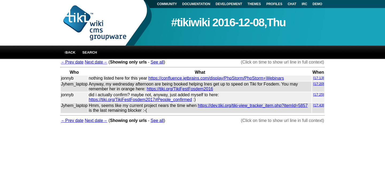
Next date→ (96, 62)
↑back (69, 52)
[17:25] (318, 94)
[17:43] (318, 105)
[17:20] (318, 84)
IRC (304, 4)
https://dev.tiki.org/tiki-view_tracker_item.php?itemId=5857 (253, 105)
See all (157, 62)
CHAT (292, 4)
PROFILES (274, 4)
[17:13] (318, 78)
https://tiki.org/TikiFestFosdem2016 (180, 89)
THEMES (254, 4)
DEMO (317, 4)
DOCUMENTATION (196, 4)
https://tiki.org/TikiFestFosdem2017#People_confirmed (140, 99)
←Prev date (72, 62)
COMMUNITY (167, 4)
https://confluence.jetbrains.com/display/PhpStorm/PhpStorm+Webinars (216, 78)
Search (89, 52)
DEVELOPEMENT (229, 4)
